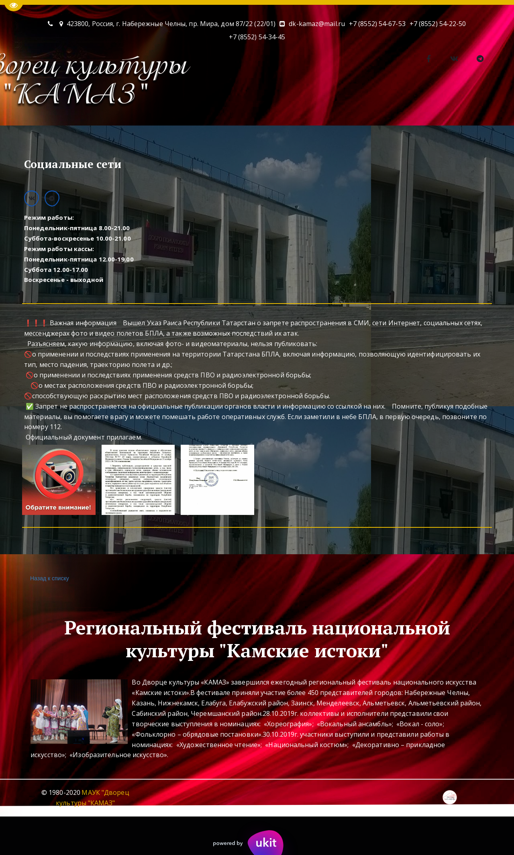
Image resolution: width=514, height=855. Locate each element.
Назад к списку (48, 578)
